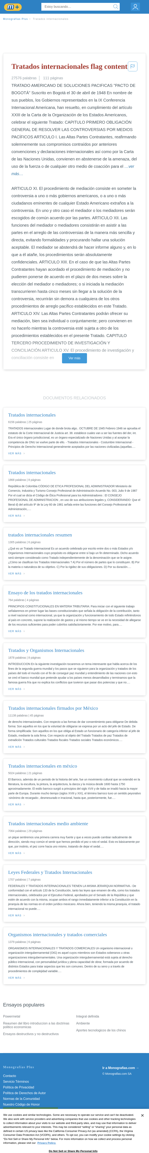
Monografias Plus (15, 19)
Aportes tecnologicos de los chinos (101, 1030)
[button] (133, 68)
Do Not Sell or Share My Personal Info (30, 1110)
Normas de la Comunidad (21, 1098)
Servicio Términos (16, 1081)
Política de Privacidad (18, 1087)
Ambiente (83, 1023)
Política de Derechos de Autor (24, 1093)
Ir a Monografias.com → (120, 1068)
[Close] (142, 1126)
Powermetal (11, 1016)
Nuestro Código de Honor (21, 1104)
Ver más (74, 358)
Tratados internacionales (51, 19)
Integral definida (87, 1016)
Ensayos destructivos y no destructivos (31, 1034)
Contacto (9, 1076)
